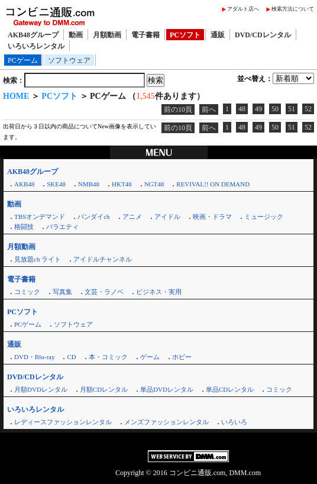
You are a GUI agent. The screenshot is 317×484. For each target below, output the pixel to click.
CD (71, 356)
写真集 (62, 291)
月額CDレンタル (104, 389)
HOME (16, 96)
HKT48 (122, 184)
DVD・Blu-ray (34, 356)
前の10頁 (178, 109)
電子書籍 (145, 35)
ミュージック (263, 216)
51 (291, 109)
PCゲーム (23, 60)
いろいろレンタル (36, 46)
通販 (218, 35)
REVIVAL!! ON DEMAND (213, 184)
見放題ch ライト (37, 259)
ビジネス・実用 (159, 291)
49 (258, 109)
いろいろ (234, 421)
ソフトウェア (69, 60)
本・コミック (108, 356)
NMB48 (88, 184)
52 (308, 109)
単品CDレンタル (230, 389)
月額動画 (107, 35)
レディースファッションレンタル (63, 421)
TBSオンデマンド (39, 216)
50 (275, 109)
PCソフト (185, 35)
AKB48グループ (33, 35)
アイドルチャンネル (102, 259)
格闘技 (24, 226)
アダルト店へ (243, 9)
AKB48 (24, 184)
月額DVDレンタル (40, 389)
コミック (27, 291)
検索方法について (292, 9)
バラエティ (62, 226)
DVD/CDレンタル (263, 35)
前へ (209, 109)
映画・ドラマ (212, 216)
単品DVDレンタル (166, 389)
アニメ (132, 216)
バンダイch (93, 216)
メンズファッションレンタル (166, 421)
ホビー (182, 356)
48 (241, 109)
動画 (76, 35)
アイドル (167, 216)
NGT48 (154, 184)
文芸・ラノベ (104, 291)
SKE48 (56, 184)
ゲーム (150, 356)
